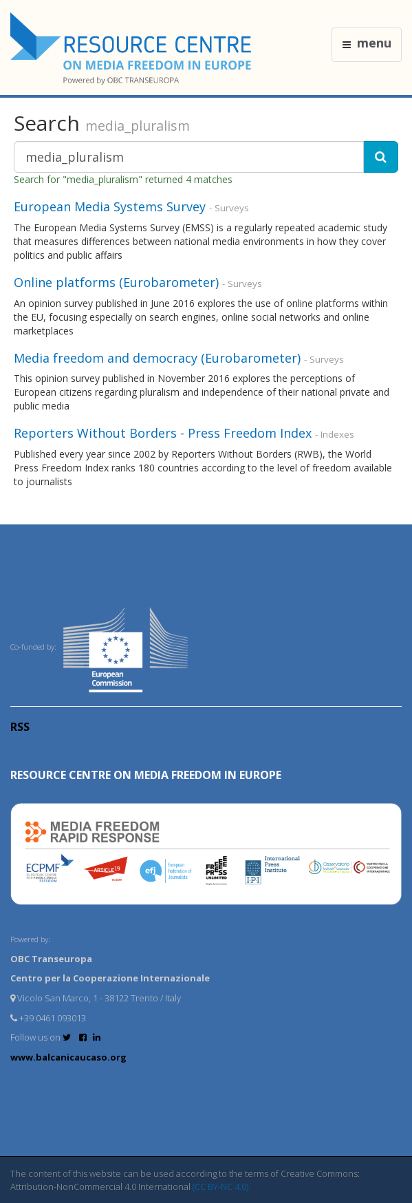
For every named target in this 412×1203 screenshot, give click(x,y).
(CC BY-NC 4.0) (220, 1186)
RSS (20, 726)
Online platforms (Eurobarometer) (116, 282)
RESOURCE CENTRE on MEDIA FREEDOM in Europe (145, 775)
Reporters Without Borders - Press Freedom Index (164, 433)
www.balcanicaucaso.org (68, 1057)
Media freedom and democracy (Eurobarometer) (157, 358)
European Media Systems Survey (110, 206)
